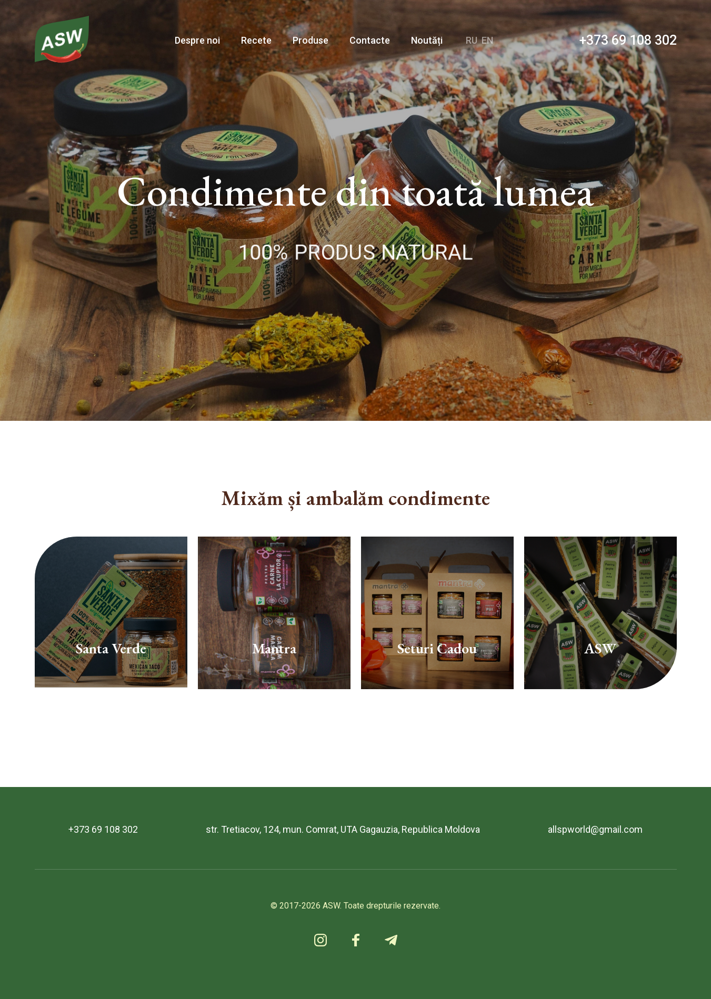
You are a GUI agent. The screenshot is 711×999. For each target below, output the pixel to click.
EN (487, 40)
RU (471, 40)
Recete (256, 40)
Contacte (369, 40)
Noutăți (427, 40)
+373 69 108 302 (628, 40)
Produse (310, 40)
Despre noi (197, 40)
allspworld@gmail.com (595, 829)
